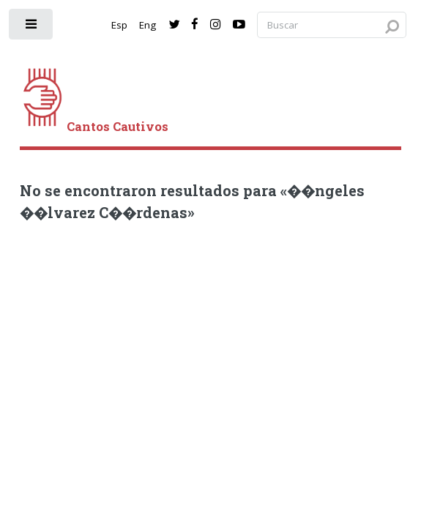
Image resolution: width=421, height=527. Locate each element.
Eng (147, 24)
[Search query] (331, 25)
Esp (119, 24)
